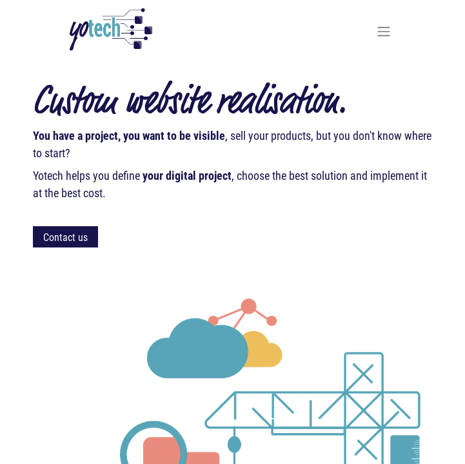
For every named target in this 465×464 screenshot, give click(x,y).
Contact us (65, 237)
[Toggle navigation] (383, 31)
